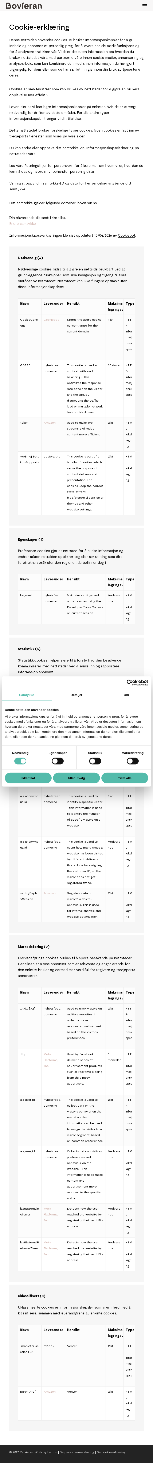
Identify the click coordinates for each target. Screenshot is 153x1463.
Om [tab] (126, 695)
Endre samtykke (22, 223)
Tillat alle (125, 778)
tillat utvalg (76, 778)
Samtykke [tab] (26, 695)
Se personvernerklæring (77, 1452)
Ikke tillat (28, 778)
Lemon (52, 1452)
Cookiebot (126, 235)
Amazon (50, 422)
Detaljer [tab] (76, 695)
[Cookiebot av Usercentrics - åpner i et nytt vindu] (129, 683)
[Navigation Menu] (144, 6)
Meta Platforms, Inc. (51, 1060)
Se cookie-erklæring (111, 1452)
